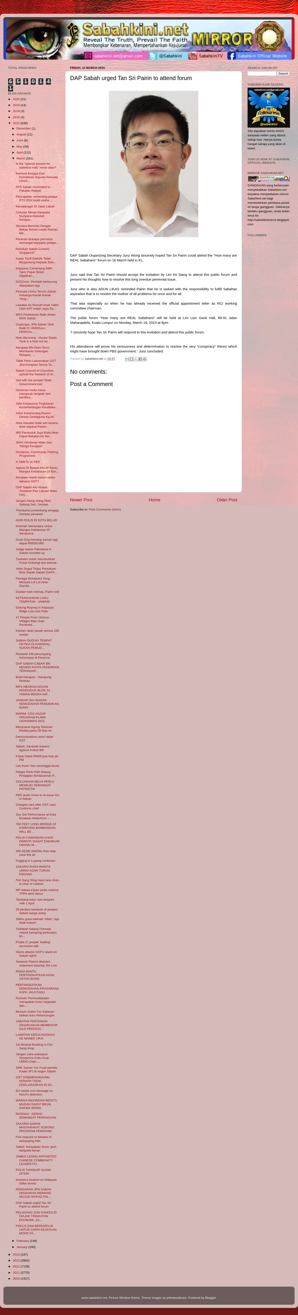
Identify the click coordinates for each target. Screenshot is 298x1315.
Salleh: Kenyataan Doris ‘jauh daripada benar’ (36, 1148)
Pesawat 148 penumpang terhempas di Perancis (33, 655)
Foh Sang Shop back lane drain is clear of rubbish (37, 882)
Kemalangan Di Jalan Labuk (35, 206)
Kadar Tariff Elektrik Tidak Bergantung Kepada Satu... (36, 260)
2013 (17, 1260)
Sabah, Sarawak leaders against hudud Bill (33, 748)
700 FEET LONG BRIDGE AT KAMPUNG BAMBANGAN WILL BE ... (36, 827)
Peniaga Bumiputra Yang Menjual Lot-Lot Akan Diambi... (33, 582)
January (22, 1247)
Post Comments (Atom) (105, 509)
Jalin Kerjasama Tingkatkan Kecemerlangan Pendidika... (37, 405)
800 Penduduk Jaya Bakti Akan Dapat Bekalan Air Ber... (37, 434)
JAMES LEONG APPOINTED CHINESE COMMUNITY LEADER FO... (36, 1160)
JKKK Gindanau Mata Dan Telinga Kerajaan (34, 444)
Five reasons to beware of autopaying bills (33, 1138)
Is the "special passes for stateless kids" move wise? (36, 165)
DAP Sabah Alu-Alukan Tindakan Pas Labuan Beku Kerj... (36, 491)
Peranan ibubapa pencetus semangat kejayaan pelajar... (37, 240)
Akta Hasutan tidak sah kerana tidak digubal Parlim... (37, 424)
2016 (17, 117)
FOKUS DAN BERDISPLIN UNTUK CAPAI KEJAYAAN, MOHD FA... (36, 1229)
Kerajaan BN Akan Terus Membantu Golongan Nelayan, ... (33, 351)
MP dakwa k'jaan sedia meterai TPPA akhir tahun (37, 891)
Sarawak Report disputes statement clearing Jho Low (36, 963)
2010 (17, 1278)
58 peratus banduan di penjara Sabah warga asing (37, 911)
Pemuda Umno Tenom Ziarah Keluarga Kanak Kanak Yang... (36, 295)
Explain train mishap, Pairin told (37, 591)
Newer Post (81, 499)
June (20, 140)
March (21, 158)
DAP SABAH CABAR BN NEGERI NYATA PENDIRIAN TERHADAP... (37, 667)
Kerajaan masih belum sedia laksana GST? (35, 479)
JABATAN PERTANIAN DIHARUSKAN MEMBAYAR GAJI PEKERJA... (37, 1025)
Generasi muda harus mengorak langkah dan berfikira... (33, 393)
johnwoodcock (177, 1297)
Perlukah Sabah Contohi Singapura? (32, 250)
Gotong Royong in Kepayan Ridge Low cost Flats (35, 609)
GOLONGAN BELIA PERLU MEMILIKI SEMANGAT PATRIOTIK (35, 785)
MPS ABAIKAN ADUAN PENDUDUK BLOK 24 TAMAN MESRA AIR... (33, 690)
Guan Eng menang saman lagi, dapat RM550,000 (37, 541)
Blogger (210, 1297)
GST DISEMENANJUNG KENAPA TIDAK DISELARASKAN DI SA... (35, 1081)
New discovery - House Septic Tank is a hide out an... (36, 339)
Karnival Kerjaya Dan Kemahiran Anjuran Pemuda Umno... (37, 177)
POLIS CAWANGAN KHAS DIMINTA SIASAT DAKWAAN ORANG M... (38, 841)
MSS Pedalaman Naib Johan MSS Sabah (35, 316)
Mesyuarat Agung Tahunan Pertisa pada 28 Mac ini (34, 728)
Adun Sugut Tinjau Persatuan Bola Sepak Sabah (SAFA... (36, 570)
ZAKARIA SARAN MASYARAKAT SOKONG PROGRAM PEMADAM (35, 1127)
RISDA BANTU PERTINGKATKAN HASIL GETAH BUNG (35, 975)
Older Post (227, 499)
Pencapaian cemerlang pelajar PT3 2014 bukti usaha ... (37, 198)
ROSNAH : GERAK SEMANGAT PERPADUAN (36, 1115)
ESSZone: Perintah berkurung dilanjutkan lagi (36, 283)
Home (154, 499)
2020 (17, 99)
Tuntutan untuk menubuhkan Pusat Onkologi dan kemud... (37, 560)
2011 (17, 1272)
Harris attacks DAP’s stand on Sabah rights (36, 953)
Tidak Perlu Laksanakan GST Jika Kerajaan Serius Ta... (36, 362)
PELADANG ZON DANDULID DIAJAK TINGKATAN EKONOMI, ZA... (36, 1216)
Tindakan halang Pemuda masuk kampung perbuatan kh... (36, 932)
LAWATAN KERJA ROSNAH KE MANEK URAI (35, 1036)
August (22, 134)
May (20, 146)
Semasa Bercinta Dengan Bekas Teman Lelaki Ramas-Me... (37, 229)
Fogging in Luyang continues (35, 860)
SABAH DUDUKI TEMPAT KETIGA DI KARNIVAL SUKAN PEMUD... (34, 644)
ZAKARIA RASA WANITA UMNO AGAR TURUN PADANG (33, 870)
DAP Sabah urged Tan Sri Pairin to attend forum (33, 1204)
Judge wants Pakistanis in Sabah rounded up (33, 551)
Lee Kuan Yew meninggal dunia (37, 766)
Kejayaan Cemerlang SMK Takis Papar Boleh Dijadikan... (34, 272)
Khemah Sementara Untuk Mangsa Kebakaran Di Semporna (34, 529)
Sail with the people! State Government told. (34, 382)
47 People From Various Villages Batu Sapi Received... (32, 621)
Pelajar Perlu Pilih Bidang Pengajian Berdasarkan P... (36, 773)
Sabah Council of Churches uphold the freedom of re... (35, 372)
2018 (17, 111)
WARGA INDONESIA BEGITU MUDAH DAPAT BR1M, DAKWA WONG (36, 1104)
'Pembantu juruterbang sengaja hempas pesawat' (37, 512)
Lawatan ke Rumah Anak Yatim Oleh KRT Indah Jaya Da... (37, 306)
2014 (17, 1254)
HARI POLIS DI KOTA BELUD (36, 520)
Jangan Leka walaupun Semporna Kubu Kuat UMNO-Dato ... (32, 1057)
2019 (17, 105)
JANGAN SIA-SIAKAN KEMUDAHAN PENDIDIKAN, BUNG (38, 703)
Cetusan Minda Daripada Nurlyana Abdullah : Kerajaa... (33, 216)
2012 (17, 1266)
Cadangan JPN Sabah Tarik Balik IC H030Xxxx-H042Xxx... (35, 328)
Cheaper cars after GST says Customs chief (36, 806)
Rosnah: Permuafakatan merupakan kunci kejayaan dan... (36, 1001)
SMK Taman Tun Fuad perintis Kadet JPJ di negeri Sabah (36, 1069)
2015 (17, 123)
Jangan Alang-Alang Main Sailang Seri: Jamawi (33, 502)
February (23, 1241)
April (20, 152)
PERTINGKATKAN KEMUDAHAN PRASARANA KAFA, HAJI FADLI (37, 988)
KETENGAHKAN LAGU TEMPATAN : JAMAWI (33, 599)
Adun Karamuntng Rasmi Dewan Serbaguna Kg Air (35, 415)
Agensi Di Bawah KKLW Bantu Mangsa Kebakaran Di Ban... (37, 469)
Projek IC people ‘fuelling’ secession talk (33, 943)
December (24, 128)
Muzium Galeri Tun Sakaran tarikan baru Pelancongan (35, 1013)
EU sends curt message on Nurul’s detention (34, 1092)
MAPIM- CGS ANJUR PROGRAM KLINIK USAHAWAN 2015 (31, 717)
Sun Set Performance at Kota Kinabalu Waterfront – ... (36, 816)
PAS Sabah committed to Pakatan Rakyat (33, 188)
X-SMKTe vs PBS (28, 462)
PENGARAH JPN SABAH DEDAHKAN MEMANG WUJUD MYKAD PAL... (33, 1193)
